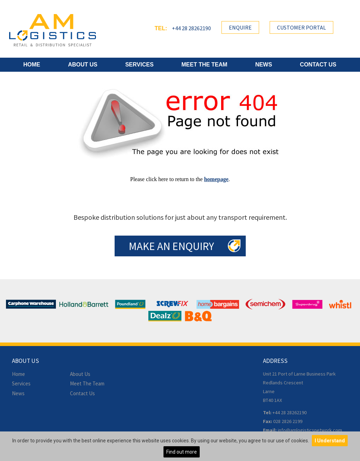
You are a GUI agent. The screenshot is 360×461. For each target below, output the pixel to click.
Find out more (181, 452)
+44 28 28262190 (191, 28)
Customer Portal (301, 27)
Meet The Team (204, 65)
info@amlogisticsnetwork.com (310, 430)
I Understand (330, 440)
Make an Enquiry (171, 246)
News (263, 65)
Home (31, 65)
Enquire (240, 27)
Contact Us (318, 65)
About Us (82, 65)
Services (139, 65)
